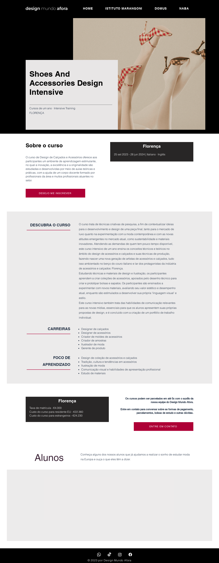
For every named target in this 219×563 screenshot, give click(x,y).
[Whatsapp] (99, 554)
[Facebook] (130, 554)
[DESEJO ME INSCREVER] (55, 193)
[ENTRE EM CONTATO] (163, 426)
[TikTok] (109, 554)
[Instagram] (120, 554)
